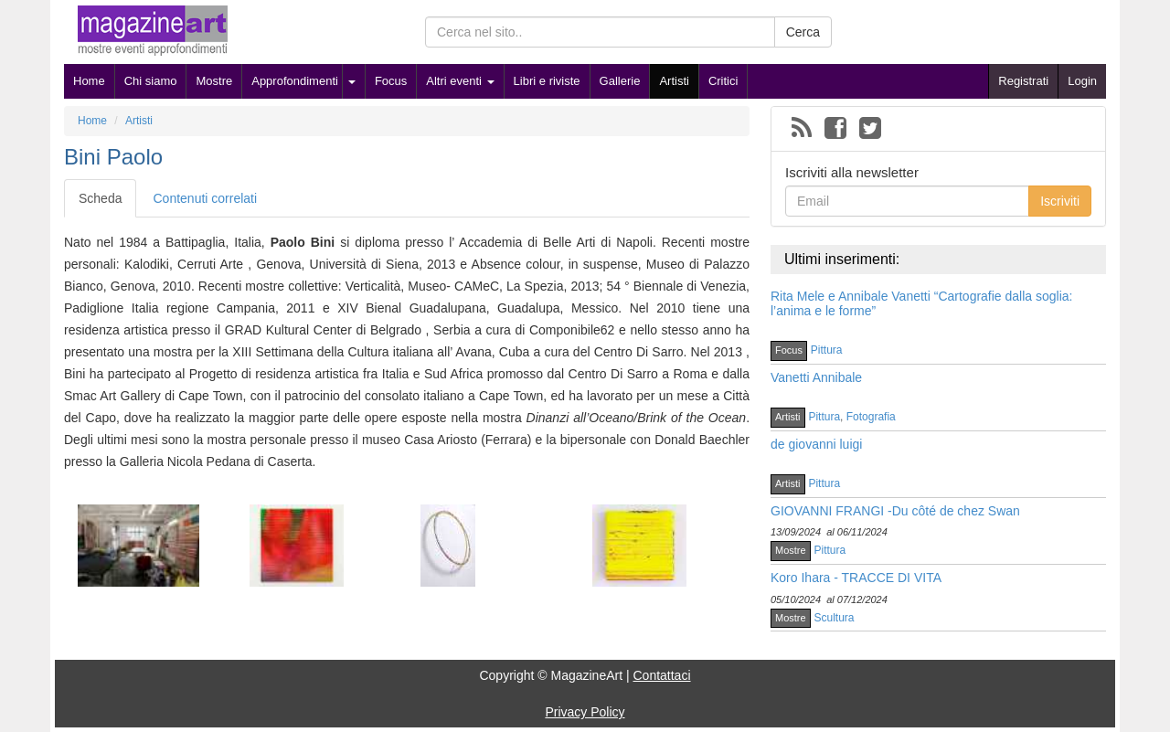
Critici (723, 81)
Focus (391, 81)
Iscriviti (1060, 201)
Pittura (827, 350)
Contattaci (661, 675)
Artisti (674, 81)
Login (1082, 81)
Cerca (803, 32)
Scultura (834, 617)
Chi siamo (150, 81)
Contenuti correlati (205, 198)
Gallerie (620, 81)
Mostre (214, 81)
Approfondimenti (294, 81)
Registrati (1023, 81)
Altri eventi (460, 81)
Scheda (100, 198)
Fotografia (871, 416)
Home (89, 81)
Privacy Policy (584, 712)
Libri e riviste (547, 81)
